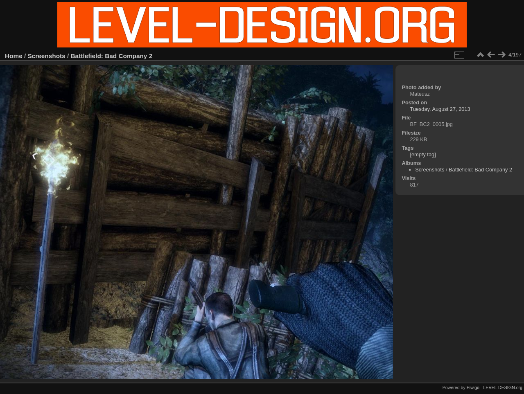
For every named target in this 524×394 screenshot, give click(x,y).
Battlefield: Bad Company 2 (112, 55)
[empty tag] (423, 154)
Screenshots (47, 55)
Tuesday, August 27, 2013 (440, 109)
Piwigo (473, 387)
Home (14, 55)
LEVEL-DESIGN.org (502, 387)
